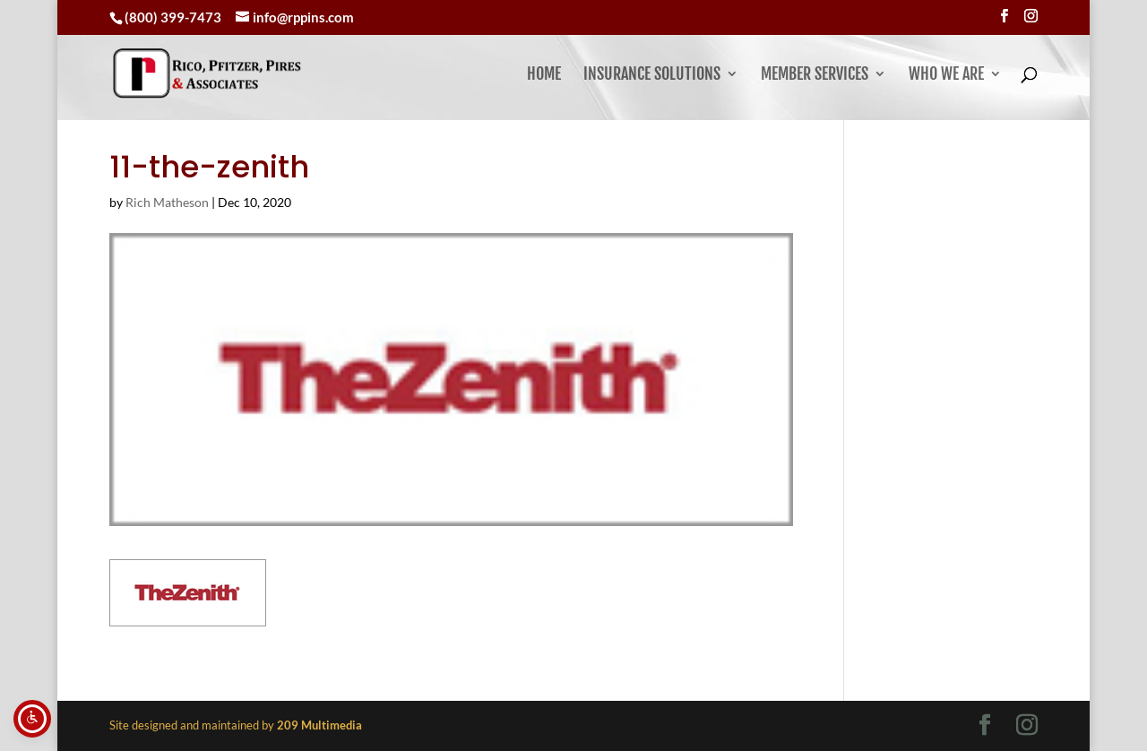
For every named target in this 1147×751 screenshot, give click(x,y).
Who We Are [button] (946, 75)
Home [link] (544, 75)
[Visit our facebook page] (1004, 16)
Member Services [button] (814, 75)
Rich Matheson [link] (167, 202)
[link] (258, 73)
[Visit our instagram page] (1031, 16)
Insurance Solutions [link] (651, 75)
